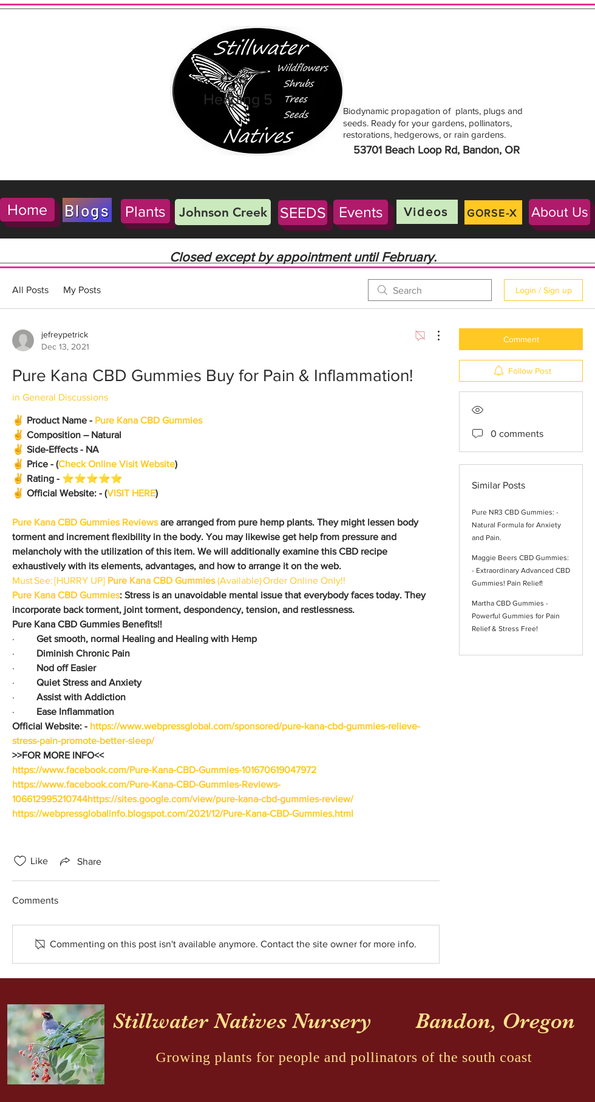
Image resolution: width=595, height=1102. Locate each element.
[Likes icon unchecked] (20, 861)
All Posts (30, 290)
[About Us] (559, 212)
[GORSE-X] (493, 212)
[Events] (360, 212)
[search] (430, 290)
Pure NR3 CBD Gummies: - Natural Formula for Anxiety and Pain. (516, 525)
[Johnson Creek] (223, 212)
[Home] (27, 209)
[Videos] (427, 212)
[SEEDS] (302, 212)
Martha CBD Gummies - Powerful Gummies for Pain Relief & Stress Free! (516, 616)
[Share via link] (79, 861)
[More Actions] (432, 335)
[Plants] (145, 211)
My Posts (82, 290)
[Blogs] (87, 210)
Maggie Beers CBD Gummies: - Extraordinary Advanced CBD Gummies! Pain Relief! (521, 570)
